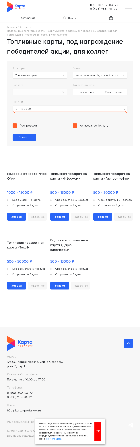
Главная (12, 27)
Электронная (113, 92)
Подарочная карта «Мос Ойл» (26, 176)
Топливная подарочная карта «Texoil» (25, 245)
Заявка (16, 216)
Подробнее (37, 216)
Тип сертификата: (84, 84)
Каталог (25, 27)
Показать (24, 137)
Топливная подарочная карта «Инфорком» (69, 176)
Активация (28, 18)
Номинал (18, 101)
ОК (98, 431)
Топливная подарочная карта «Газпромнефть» (112, 176)
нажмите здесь (53, 439)
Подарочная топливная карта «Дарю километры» (69, 245)
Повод (76, 68)
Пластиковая (86, 92)
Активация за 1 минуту (94, 125)
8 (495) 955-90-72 (19, 397)
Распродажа (28, 125)
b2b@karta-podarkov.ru (24, 410)
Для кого (18, 84)
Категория (19, 68)
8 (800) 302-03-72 (20, 392)
